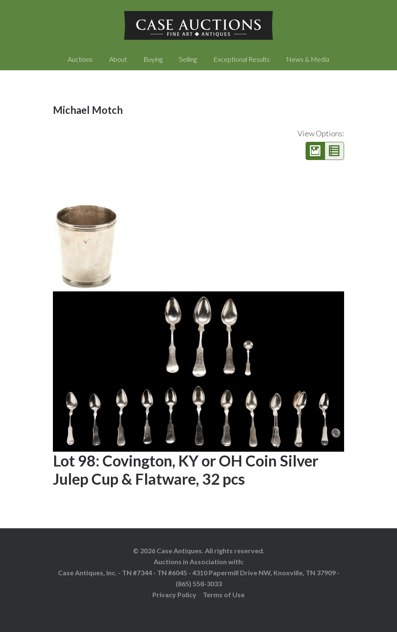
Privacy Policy (174, 595)
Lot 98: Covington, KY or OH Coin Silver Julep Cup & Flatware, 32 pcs (185, 469)
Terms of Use (224, 595)
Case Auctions (198, 25)
